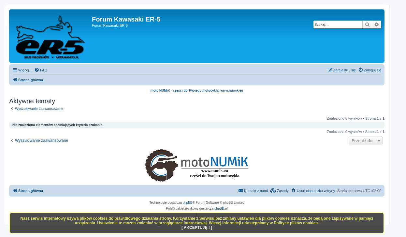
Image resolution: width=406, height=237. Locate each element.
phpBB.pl (221, 208)
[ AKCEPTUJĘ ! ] (196, 227)
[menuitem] (40, 70)
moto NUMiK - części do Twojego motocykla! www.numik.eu (197, 90)
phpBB (188, 202)
